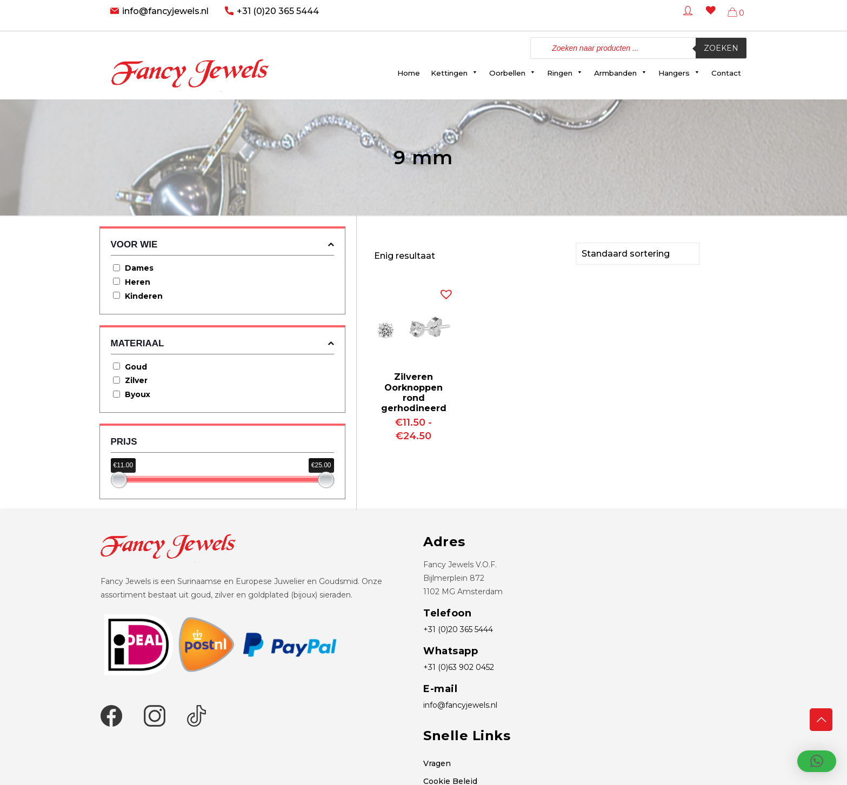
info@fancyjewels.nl (165, 11)
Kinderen (144, 296)
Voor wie (222, 244)
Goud (136, 367)
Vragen (437, 763)
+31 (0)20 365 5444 (278, 11)
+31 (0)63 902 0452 (458, 667)
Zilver (136, 380)
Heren (137, 282)
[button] (444, 291)
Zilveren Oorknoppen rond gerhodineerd (413, 391)
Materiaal (222, 343)
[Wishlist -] (708, 18)
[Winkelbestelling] (638, 253)
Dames (139, 268)
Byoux (137, 394)
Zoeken (721, 48)
